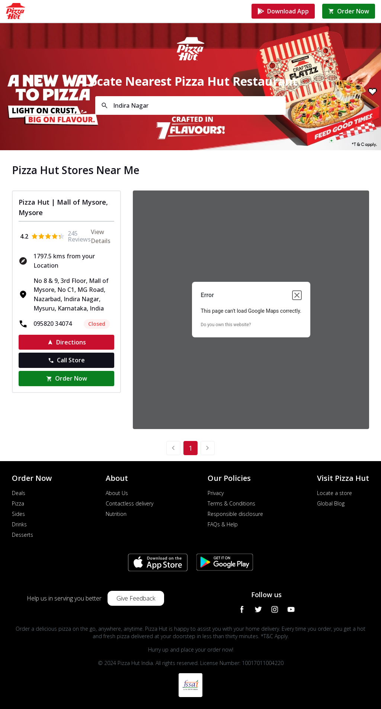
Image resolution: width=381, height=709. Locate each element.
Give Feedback (135, 598)
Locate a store (334, 493)
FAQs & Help (223, 524)
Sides (18, 513)
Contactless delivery (129, 503)
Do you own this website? (226, 324)
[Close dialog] (296, 295)
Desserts (22, 534)
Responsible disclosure (235, 513)
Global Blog (331, 503)
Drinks (19, 524)
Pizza (18, 503)
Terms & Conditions (231, 503)
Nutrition (116, 513)
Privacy (216, 493)
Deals (18, 493)
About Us (117, 493)
